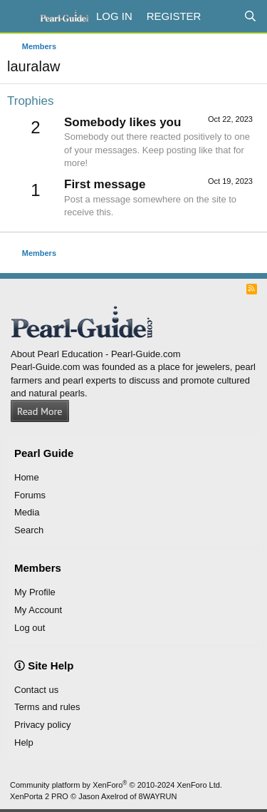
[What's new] (222, 16)
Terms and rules (47, 706)
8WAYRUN (158, 796)
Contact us (36, 689)
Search (28, 530)
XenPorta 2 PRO (39, 796)
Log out (29, 627)
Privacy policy (42, 724)
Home (26, 477)
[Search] (250, 16)
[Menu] (19, 16)
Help (23, 742)
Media (26, 512)
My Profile (35, 592)
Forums (30, 495)
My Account (38, 610)
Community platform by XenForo (116, 785)
